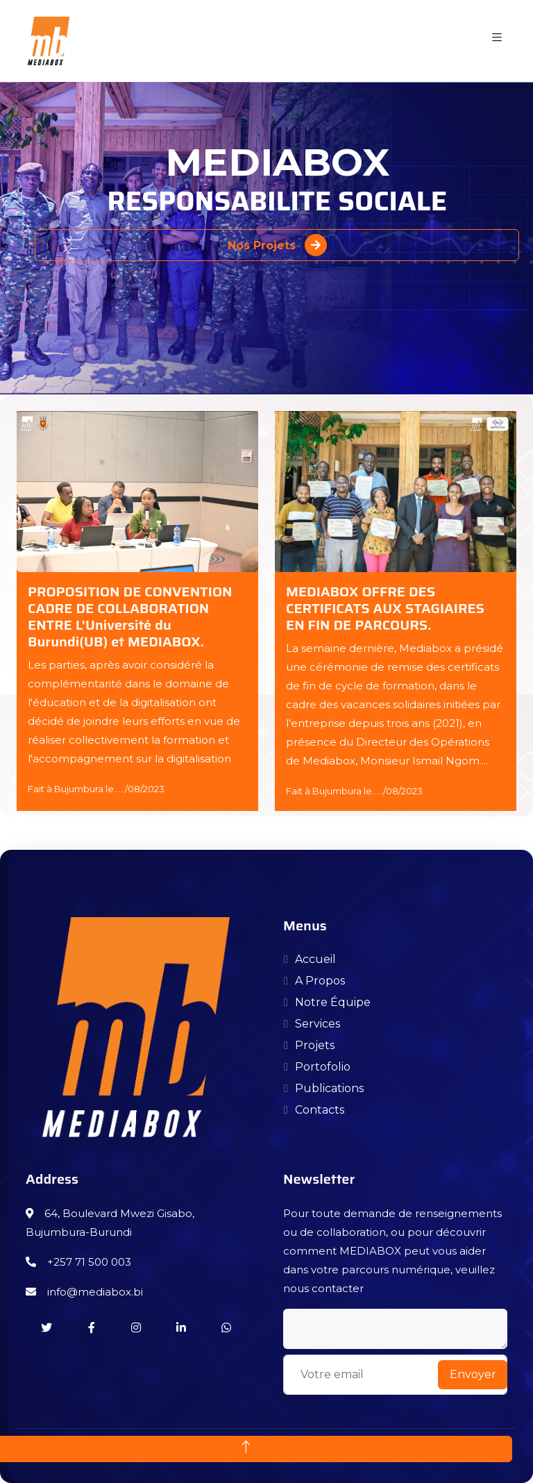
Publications (329, 1088)
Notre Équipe (333, 1002)
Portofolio (322, 1066)
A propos (320, 980)
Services (317, 1023)
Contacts (319, 1109)
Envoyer (473, 1374)
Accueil (315, 959)
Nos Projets (277, 245)
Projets (315, 1045)
